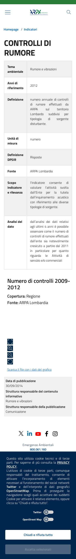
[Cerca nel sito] (68, 12)
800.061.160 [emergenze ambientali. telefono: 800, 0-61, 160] (38, 449)
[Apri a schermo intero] (10, 341)
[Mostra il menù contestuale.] (7, 12)
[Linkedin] (29, 433)
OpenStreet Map (38, 519)
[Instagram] (55, 433)
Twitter (43, 512)
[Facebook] (46, 433)
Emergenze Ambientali (38, 444)
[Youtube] (38, 433)
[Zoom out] (10, 355)
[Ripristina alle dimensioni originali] (10, 361)
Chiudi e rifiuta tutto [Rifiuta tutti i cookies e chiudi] (38, 534)
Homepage (11, 29)
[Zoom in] (10, 348)
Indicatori (30, 29)
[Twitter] (21, 433)
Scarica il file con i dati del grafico (29, 369)
